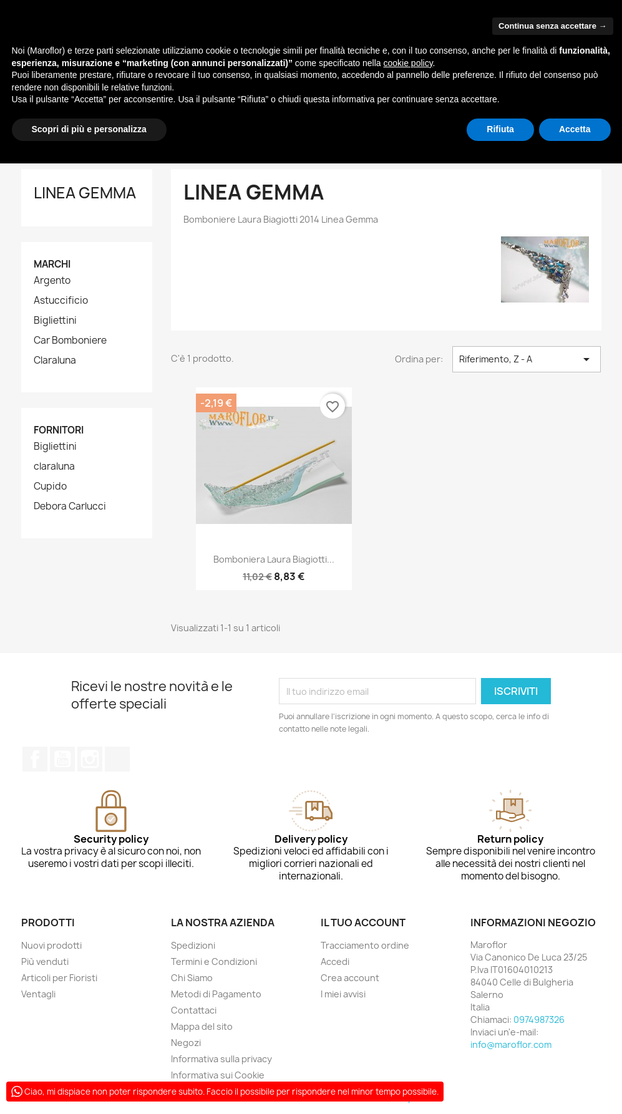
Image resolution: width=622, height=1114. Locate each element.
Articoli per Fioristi (59, 978)
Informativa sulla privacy (221, 1059)
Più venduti (45, 961)
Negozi (186, 1043)
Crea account (350, 978)
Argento (52, 280)
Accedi (335, 961)
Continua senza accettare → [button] (552, 26)
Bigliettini (55, 320)
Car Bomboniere (70, 340)
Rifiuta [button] (500, 129)
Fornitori (59, 430)
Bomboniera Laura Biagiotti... (273, 559)
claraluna (54, 466)
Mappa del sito (202, 1026)
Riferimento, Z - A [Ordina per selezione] (527, 359)
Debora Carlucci (70, 506)
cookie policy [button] (407, 63)
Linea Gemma (85, 192)
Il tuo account (363, 922)
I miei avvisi (343, 994)
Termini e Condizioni (214, 961)
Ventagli (38, 994)
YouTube (62, 759)
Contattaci (193, 1010)
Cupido (50, 486)
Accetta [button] (575, 129)
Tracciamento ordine (365, 945)
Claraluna (55, 360)
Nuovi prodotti (51, 945)
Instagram (89, 759)
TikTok (117, 759)
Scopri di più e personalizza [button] (89, 129)
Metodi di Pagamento (216, 994)
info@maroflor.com (511, 1044)
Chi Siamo (192, 978)
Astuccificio (61, 300)
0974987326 (539, 1019)
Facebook (34, 759)
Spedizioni (193, 945)
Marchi (52, 264)
